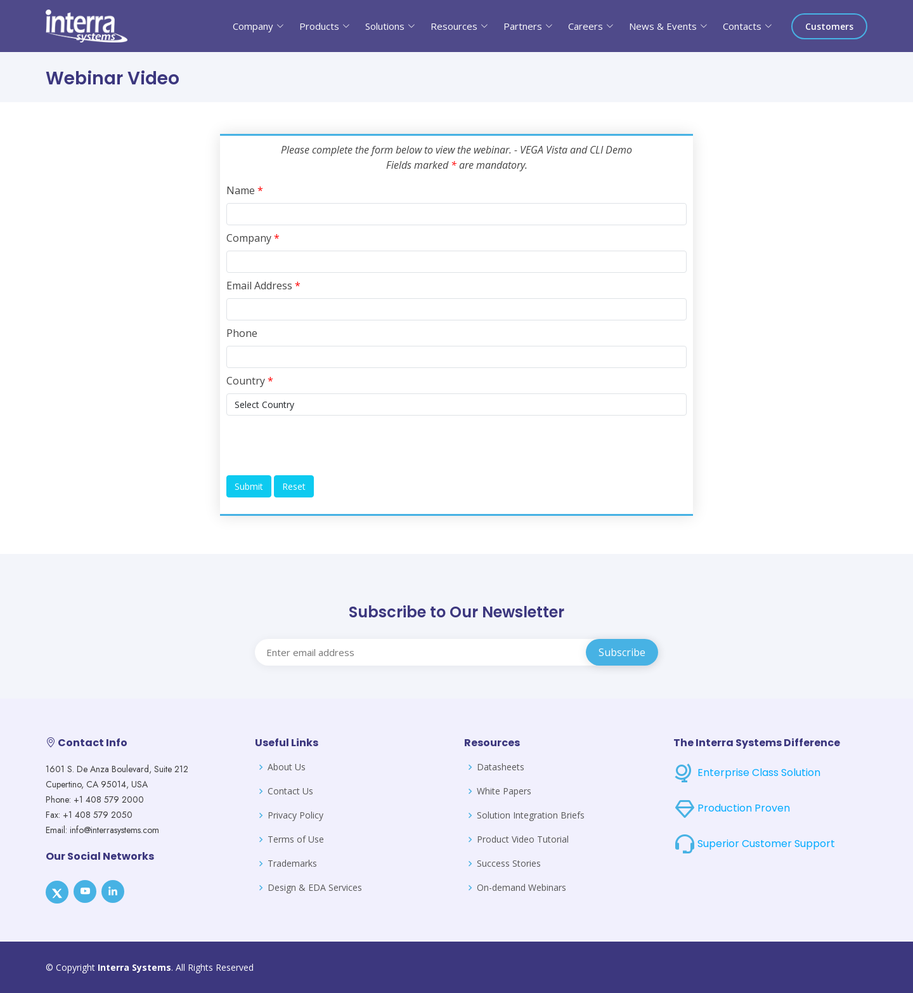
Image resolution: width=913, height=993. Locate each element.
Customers (829, 26)
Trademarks (292, 863)
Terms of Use (296, 839)
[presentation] (322, 445)
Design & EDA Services (315, 887)
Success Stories (509, 863)
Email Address (263, 286)
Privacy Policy (295, 815)
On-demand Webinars (521, 887)
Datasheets (500, 767)
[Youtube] (85, 891)
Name (244, 190)
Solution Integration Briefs (531, 815)
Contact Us (290, 791)
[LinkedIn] (112, 891)
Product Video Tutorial (523, 839)
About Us (287, 767)
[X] (57, 892)
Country (249, 381)
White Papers (504, 791)
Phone (241, 333)
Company (253, 238)
